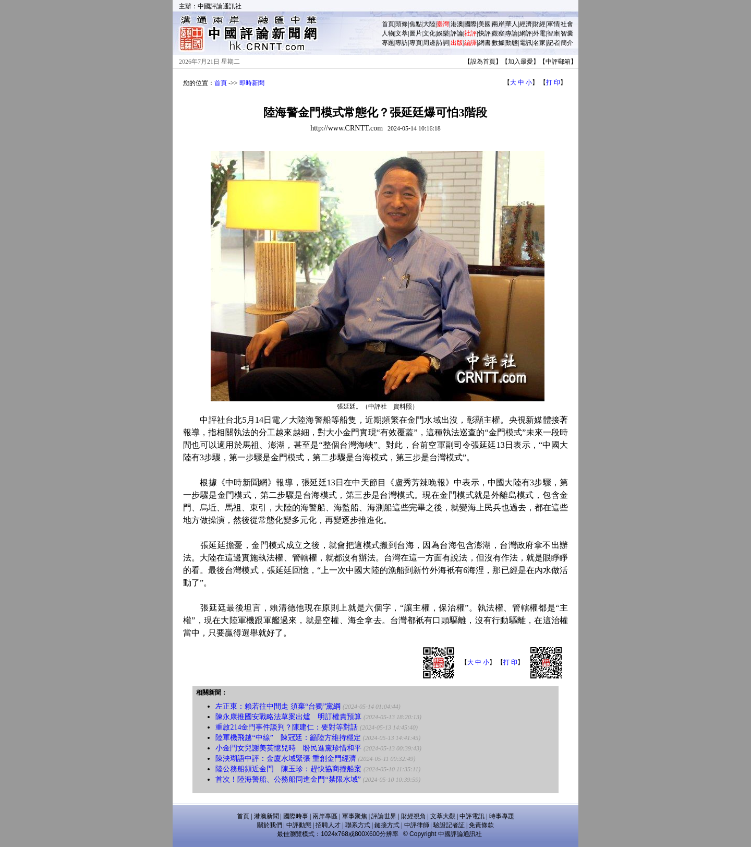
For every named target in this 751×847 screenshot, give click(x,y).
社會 (567, 24)
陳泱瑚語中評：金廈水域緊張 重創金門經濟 (285, 758)
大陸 (429, 24)
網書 (484, 42)
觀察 (498, 33)
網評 (525, 33)
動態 (511, 42)
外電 (539, 33)
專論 (511, 33)
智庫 (553, 33)
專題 (388, 42)
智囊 (567, 33)
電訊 (525, 42)
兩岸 (498, 24)
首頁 (388, 24)
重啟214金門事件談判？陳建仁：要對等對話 (286, 727)
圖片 (415, 33)
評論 (457, 33)
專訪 (401, 42)
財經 (539, 24)
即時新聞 (251, 83)
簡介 (567, 42)
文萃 (401, 33)
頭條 (401, 24)
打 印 (553, 82)
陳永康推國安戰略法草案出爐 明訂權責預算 (288, 717)
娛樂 (443, 33)
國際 (470, 24)
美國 (484, 24)
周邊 (429, 42)
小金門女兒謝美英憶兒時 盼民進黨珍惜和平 (288, 748)
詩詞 (443, 42)
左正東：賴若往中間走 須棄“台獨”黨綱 (278, 706)
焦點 (415, 24)
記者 (553, 42)
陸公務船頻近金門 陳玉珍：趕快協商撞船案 (288, 769)
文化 (429, 33)
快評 (484, 33)
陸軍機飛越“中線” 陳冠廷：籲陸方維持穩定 (287, 738)
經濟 (525, 24)
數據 (498, 42)
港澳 (457, 24)
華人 (511, 24)
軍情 (553, 24)
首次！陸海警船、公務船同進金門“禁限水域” (288, 779)
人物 (388, 33)
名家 (539, 42)
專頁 (415, 42)
